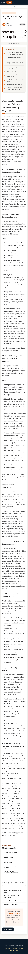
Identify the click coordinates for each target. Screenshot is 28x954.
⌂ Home (9, 2)
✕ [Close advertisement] (24, 6)
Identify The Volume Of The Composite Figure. (11, 856)
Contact (15, 948)
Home (5, 948)
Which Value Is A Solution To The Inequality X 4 (12, 896)
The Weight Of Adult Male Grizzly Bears (12, 891)
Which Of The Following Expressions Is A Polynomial (11, 871)
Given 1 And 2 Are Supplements (12, 900)
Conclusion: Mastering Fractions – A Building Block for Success (15, 88)
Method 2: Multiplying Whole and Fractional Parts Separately (15, 67)
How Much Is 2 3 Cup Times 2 (13, 913)
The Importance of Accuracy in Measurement (14, 75)
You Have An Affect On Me (10, 852)
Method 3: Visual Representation (15, 71)
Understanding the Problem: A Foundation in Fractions (14, 58)
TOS (17, 950)
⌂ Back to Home (8, 929)
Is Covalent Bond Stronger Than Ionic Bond (12, 866)
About (10, 948)
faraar (3, 2)
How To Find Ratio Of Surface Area (13, 887)
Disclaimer (21, 948)
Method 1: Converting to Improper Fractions (15, 63)
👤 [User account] (14, 2)
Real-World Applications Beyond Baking (15, 80)
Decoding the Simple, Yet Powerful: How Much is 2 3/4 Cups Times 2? (15, 53)
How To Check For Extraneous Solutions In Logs (11, 861)
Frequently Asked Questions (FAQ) (15, 84)
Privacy (12, 950)
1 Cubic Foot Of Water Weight (11, 904)
